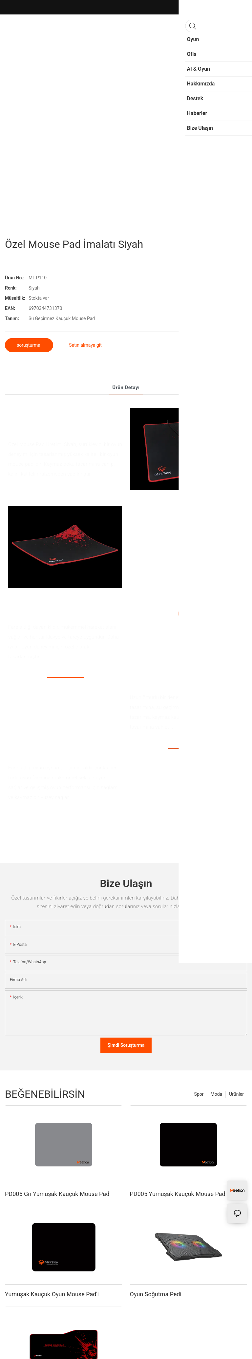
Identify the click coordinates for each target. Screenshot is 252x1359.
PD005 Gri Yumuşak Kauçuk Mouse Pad (57, 1193)
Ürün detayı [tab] (125, 387)
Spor (199, 1094)
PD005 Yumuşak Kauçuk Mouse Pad (177, 1193)
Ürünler (236, 1094)
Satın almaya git (85, 345)
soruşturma (29, 345)
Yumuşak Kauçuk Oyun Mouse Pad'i (52, 1294)
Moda (216, 1094)
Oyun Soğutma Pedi (155, 1294)
